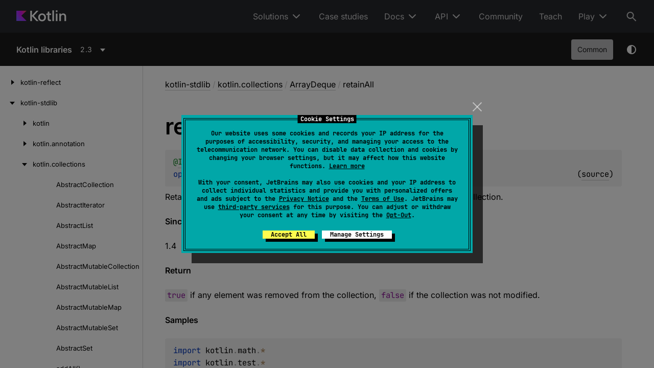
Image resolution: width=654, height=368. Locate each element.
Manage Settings (357, 235)
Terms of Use (382, 199)
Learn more (347, 166)
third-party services (254, 207)
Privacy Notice (304, 199)
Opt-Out (398, 215)
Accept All (289, 235)
